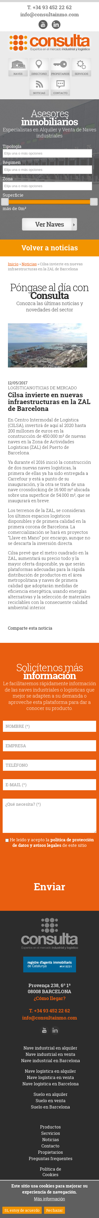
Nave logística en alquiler (50, 1071)
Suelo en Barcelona (50, 1107)
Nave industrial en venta (50, 1054)
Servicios (81, 67)
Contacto (60, 86)
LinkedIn (56, 24)
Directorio (39, 67)
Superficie (13, 195)
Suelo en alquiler (51, 1094)
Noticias (39, 86)
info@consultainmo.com (49, 14)
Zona (8, 179)
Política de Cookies (50, 1171)
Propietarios (60, 67)
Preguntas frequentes (50, 1158)
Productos (50, 1127)
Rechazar (54, 1210)
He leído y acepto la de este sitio (52, 842)
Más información (49, 1199)
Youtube (43, 24)
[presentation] (50, 862)
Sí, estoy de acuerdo (22, 1210)
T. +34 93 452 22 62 (49, 7)
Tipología (12, 146)
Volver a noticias (49, 248)
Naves (18, 67)
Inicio (13, 263)
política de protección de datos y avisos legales (53, 842)
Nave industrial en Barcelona (50, 1060)
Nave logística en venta (50, 1077)
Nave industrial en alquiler (50, 1048)
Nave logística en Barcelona (50, 1084)
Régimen (12, 162)
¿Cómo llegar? (49, 998)
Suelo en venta (50, 1100)
